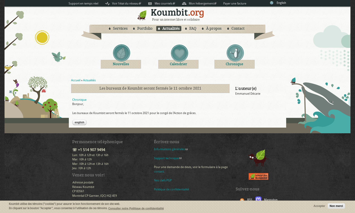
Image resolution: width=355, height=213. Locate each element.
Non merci (336, 206)
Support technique (168, 158)
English (281, 3)
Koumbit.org (177, 13)
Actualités (171, 28)
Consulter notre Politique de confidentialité (136, 209)
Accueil (75, 80)
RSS (249, 199)
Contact (238, 28)
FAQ (192, 28)
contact (159, 171)
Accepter (319, 206)
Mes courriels (165, 3)
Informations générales (171, 149)
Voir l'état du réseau (126, 3)
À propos (213, 28)
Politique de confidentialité (171, 189)
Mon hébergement (202, 3)
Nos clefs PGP (163, 180)
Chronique (79, 99)
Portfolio (144, 28)
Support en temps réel (83, 3)
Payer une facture (234, 3)
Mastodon (271, 199)
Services (120, 28)
